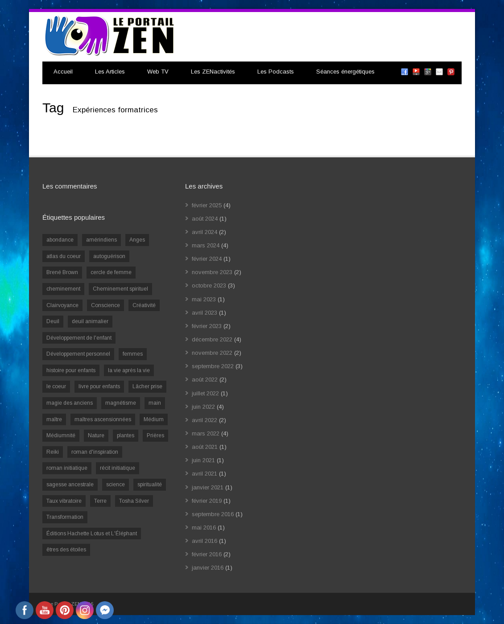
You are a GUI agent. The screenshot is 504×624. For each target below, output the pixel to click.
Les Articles (110, 71)
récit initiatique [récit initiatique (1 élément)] (117, 468)
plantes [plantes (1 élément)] (125, 435)
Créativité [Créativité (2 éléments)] (144, 305)
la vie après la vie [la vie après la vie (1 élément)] (129, 370)
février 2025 (207, 205)
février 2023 (207, 326)
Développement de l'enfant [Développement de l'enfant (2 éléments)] (79, 338)
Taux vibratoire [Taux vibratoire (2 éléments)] (64, 501)
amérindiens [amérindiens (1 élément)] (101, 240)
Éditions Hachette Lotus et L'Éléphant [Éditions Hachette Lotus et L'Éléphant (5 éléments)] (91, 533)
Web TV (158, 71)
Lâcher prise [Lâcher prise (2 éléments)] (147, 386)
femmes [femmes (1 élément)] (133, 354)
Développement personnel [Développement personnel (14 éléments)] (78, 354)
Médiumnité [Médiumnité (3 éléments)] (60, 435)
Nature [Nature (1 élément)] (96, 435)
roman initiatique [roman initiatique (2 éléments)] (66, 468)
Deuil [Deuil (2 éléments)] (52, 321)
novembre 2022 (212, 352)
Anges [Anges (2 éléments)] (137, 240)
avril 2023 (204, 312)
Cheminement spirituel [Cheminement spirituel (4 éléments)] (120, 289)
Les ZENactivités (213, 71)
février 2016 (207, 554)
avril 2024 (204, 232)
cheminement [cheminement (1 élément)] (63, 289)
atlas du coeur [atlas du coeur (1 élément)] (63, 256)
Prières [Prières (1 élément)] (155, 435)
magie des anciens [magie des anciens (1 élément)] (69, 403)
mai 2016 (204, 527)
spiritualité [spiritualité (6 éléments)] (149, 484)
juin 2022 (203, 406)
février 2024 (207, 258)
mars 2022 (205, 433)
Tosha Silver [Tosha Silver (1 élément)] (134, 501)
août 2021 (205, 446)
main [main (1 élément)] (155, 403)
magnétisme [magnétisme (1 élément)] (120, 403)
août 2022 (205, 379)
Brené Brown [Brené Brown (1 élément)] (62, 272)
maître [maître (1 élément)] (54, 419)
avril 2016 (204, 541)
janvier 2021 (207, 487)
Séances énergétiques (345, 71)
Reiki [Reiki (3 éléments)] (52, 452)
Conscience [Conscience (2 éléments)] (105, 305)
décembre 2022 (212, 339)
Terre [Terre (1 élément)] (100, 501)
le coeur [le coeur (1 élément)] (56, 386)
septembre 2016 (213, 514)
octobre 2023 (209, 285)
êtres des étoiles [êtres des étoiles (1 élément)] (66, 549)
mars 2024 (205, 245)
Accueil (63, 71)
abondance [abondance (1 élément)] (60, 240)
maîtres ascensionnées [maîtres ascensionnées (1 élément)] (102, 419)
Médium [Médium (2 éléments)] (154, 419)
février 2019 (207, 500)
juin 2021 (203, 460)
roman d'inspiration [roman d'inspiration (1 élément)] (94, 452)
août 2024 (205, 218)
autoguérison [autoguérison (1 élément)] (109, 256)
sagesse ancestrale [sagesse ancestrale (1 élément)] (70, 484)
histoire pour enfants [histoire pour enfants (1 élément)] (70, 370)
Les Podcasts (275, 71)
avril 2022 (204, 420)
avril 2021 (204, 473)
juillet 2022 (205, 393)
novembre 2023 (212, 272)
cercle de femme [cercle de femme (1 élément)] (111, 272)
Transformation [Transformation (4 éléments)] (64, 517)
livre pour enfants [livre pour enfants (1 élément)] (99, 386)
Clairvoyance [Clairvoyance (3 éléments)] (62, 305)
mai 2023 (204, 299)
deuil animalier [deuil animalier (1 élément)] (90, 321)
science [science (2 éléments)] (115, 484)
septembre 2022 (213, 366)
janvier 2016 (207, 567)
